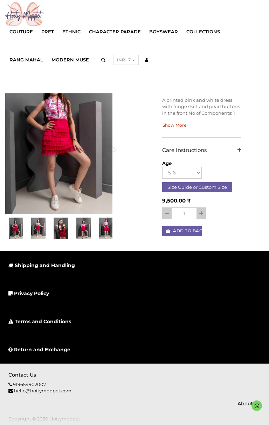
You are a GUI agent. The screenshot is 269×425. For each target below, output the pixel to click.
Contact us (22, 375)
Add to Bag (184, 230)
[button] (112, 150)
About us (249, 403)
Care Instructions (201, 150)
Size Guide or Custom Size (197, 187)
